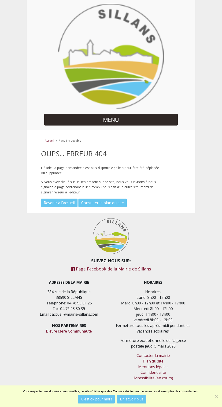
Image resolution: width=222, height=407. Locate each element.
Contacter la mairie (153, 355)
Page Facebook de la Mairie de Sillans (111, 269)
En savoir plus (132, 399)
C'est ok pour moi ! (96, 399)
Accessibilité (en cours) (153, 378)
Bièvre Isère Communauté (69, 331)
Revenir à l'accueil (59, 202)
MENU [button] (111, 119)
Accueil (49, 141)
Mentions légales (153, 366)
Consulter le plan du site (102, 202)
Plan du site (153, 361)
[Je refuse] (216, 396)
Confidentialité (153, 372)
